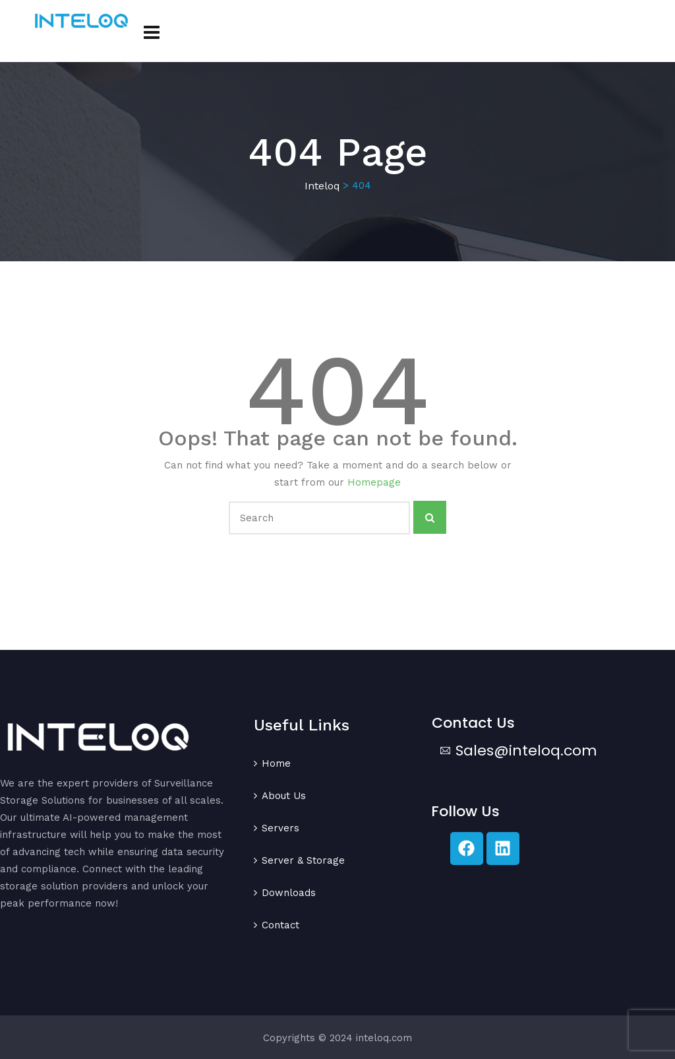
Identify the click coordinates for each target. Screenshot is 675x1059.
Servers (280, 828)
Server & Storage (303, 860)
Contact (280, 925)
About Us (284, 796)
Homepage (374, 482)
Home (276, 763)
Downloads (289, 893)
